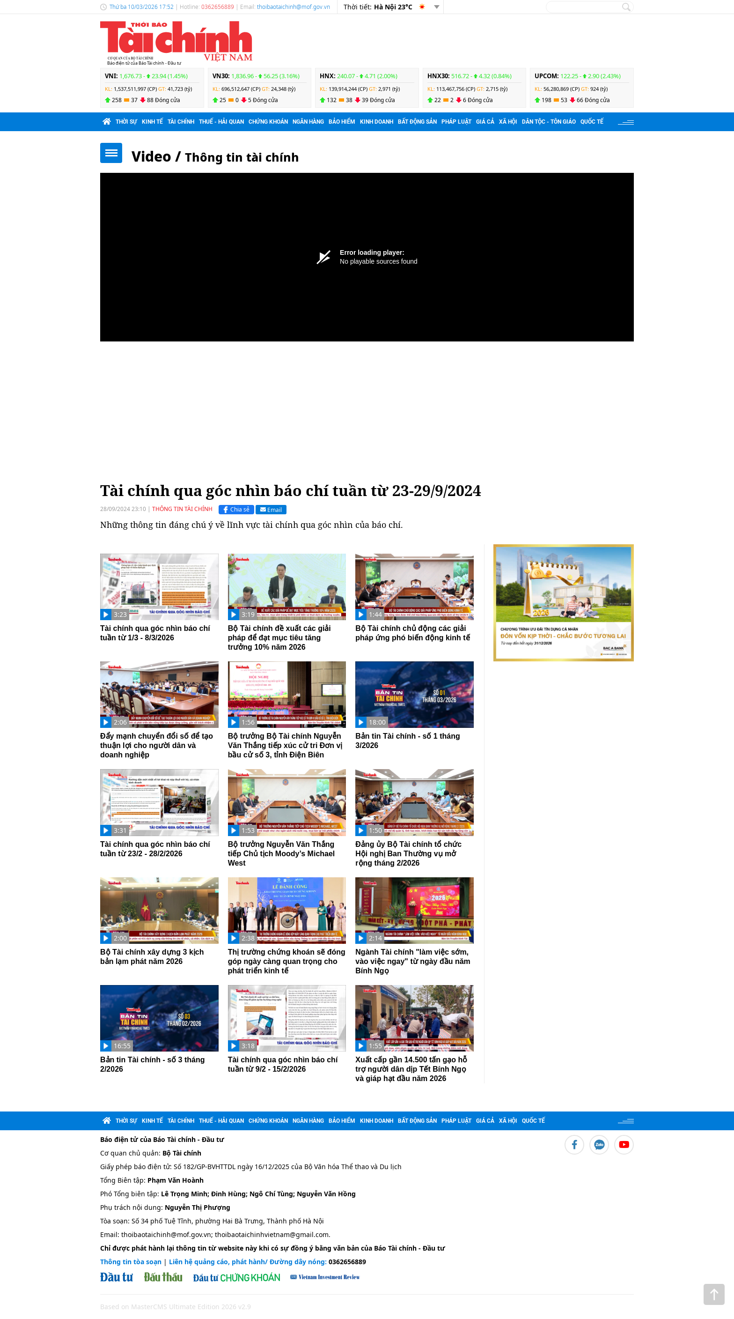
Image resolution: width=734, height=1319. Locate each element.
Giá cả (485, 122)
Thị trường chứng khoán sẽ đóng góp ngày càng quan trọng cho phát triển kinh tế (286, 961)
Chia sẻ (235, 509)
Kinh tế (152, 122)
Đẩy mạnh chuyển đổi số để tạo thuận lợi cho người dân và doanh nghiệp (156, 745)
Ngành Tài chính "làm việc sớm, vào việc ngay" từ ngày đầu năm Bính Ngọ (412, 961)
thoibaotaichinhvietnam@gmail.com (272, 1234)
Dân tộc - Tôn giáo (549, 122)
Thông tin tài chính (242, 157)
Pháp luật (456, 122)
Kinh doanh (376, 122)
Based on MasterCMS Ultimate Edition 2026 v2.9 (175, 1306)
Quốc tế (591, 122)
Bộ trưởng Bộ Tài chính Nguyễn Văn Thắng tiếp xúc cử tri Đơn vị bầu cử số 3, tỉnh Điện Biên (285, 745)
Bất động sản (417, 122)
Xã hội (508, 122)
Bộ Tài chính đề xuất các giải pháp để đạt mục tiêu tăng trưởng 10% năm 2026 (279, 637)
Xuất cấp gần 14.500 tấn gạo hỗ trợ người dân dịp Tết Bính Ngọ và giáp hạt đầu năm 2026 (411, 1069)
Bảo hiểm (342, 122)
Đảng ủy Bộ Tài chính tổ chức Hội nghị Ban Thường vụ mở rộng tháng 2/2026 (408, 853)
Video (151, 156)
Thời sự (126, 122)
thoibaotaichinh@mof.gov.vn (293, 7)
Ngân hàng (308, 122)
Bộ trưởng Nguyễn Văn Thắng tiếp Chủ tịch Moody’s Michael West (281, 853)
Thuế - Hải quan (221, 122)
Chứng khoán (268, 122)
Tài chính (181, 122)
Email (271, 509)
